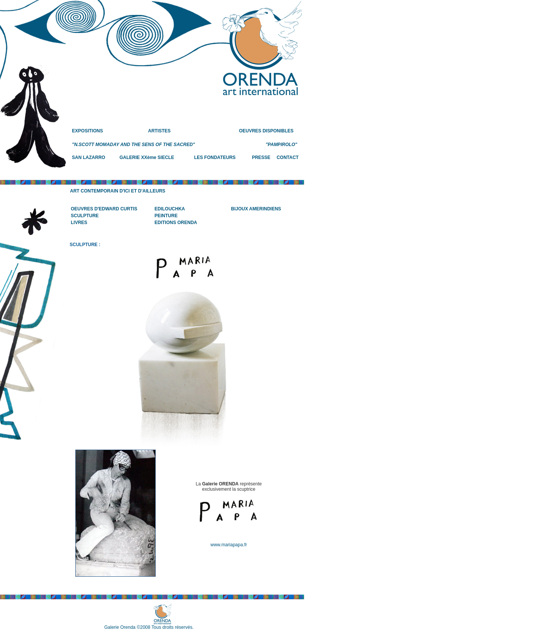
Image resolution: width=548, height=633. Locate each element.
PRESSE (261, 157)
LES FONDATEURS (215, 157)
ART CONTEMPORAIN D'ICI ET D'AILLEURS (117, 191)
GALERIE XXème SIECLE (146, 157)
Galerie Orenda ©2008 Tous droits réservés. (149, 627)
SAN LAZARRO (88, 157)
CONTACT (288, 157)
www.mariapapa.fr (228, 544)
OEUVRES (250, 131)
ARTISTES (159, 131)
